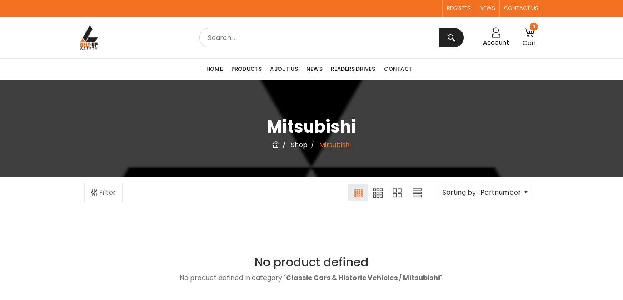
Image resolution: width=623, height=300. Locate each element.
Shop (299, 145)
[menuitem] (216, 69)
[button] (529, 37)
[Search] (451, 38)
